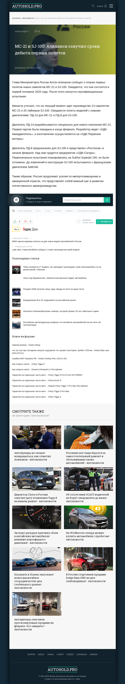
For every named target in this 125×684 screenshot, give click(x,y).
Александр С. (22, 31)
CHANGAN (82, 654)
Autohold (16, 18)
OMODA (94, 654)
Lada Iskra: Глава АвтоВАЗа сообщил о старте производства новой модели (62, 247)
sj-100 (47, 211)
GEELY (41, 654)
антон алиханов (25, 211)
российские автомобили (88, 211)
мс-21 (38, 211)
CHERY (60, 654)
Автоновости (28, 18)
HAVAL (50, 654)
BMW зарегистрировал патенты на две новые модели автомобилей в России (62, 239)
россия (58, 211)
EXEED (70, 654)
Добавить (84, 221)
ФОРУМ (31, 654)
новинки (69, 211)
